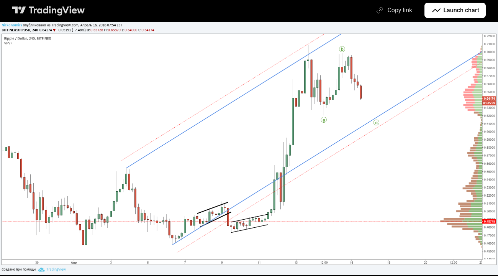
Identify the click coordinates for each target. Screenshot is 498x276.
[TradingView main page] (48, 10)
